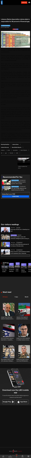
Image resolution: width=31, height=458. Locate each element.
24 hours (5, 297)
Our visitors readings (10, 224)
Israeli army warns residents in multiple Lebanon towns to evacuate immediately (23, 339)
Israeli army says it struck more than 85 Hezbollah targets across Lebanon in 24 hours (22, 360)
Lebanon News (13, 235)
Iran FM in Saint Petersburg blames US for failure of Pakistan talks (20, 245)
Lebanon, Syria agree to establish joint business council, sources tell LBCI (22, 318)
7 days (16, 297)
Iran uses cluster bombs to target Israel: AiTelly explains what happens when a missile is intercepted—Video (5, 271)
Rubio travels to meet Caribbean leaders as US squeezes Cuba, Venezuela (20, 252)
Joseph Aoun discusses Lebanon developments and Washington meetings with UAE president (7, 318)
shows (22, 456)
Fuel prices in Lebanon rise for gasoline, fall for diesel (18, 183)
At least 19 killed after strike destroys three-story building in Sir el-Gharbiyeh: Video (11, 270)
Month (26, 297)
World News (13, 227)
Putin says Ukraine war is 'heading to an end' (20, 230)
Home (3, 456)
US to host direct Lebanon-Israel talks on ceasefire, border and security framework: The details (7, 339)
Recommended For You (12, 177)
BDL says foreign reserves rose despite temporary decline (18, 189)
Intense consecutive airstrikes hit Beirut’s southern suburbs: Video (24, 271)
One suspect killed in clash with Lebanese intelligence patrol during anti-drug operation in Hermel (20, 237)
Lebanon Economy (15, 180)
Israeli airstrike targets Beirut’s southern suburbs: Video (18, 270)
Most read (7, 292)
